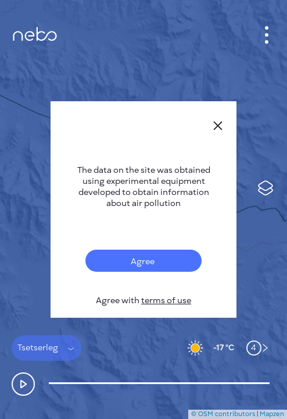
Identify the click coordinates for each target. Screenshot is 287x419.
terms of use (166, 300)
